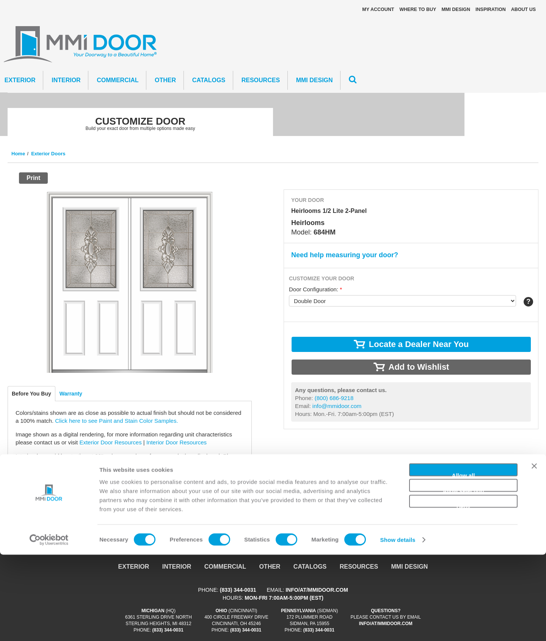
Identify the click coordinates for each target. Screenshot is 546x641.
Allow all (463, 560)
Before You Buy (31, 394)
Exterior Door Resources (110, 442)
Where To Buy (417, 9)
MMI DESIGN (455, 9)
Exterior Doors (48, 153)
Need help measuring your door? (344, 255)
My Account (378, 9)
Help (528, 301)
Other (165, 80)
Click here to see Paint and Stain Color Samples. (116, 420)
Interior (66, 80)
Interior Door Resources (176, 442)
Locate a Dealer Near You (48, 477)
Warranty (71, 394)
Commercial (117, 80)
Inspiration (490, 9)
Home (18, 153)
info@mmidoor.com (58, 499)
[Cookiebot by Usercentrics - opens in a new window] (49, 626)
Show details (398, 626)
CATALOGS (208, 80)
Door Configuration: (315, 289)
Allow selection (463, 576)
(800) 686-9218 (55, 491)
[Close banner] (534, 555)
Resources (261, 80)
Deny (464, 592)
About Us (523, 9)
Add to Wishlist (419, 367)
